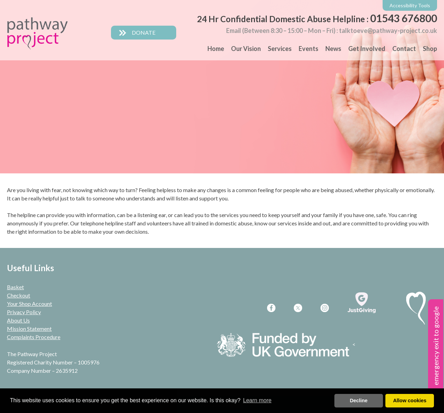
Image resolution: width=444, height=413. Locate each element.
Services (280, 48)
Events (308, 48)
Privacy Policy (24, 312)
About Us (18, 320)
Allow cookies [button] (409, 400)
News (333, 48)
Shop (430, 48)
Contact (404, 48)
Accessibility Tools (410, 5)
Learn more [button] (257, 400)
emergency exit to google (436, 345)
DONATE (137, 32)
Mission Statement (29, 328)
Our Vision (246, 48)
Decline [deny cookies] (358, 400)
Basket (15, 287)
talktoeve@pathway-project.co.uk (388, 30)
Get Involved (366, 48)
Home (215, 48)
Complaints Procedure (33, 337)
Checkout (18, 295)
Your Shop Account (29, 303)
